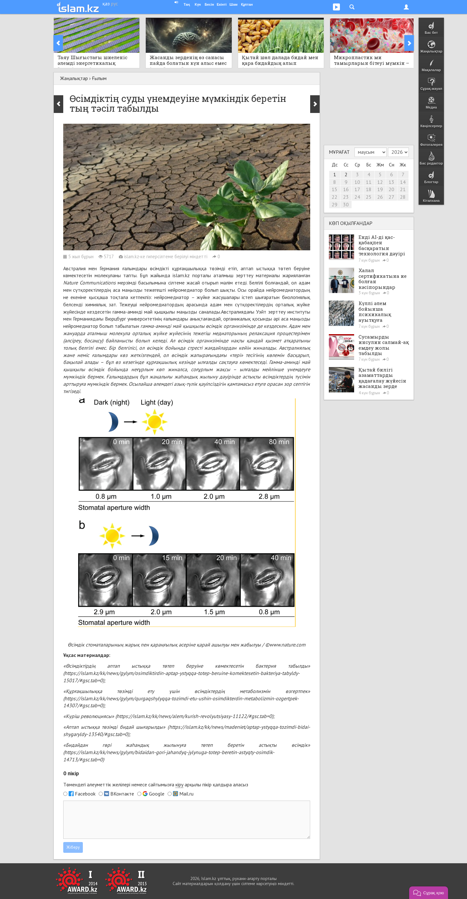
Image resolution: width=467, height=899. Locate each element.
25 (369, 197)
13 (391, 182)
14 (403, 182)
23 (346, 197)
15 (334, 189)
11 (369, 182)
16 (346, 189)
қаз (106, 3)
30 (346, 204)
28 (403, 197)
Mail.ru (186, 793)
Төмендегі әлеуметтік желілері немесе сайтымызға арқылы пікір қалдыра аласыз (155, 784)
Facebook (85, 793)
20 (391, 189)
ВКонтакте (122, 793)
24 (357, 197)
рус (114, 3)
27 (391, 197)
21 (403, 189)
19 (380, 189)
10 (357, 182)
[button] (428, 892)
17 (357, 189)
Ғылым (99, 78)
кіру (179, 784)
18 (369, 189)
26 (380, 197)
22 (334, 197)
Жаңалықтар (74, 78)
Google (156, 793)
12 (380, 182)
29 (334, 204)
